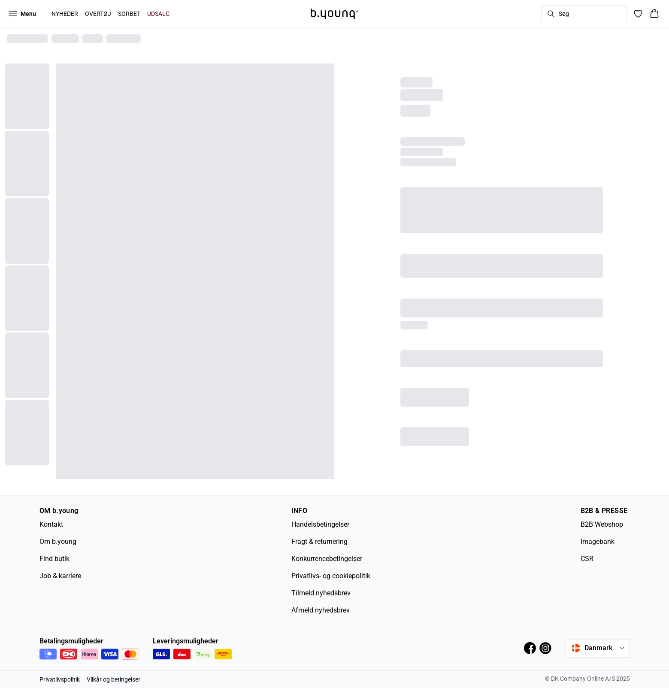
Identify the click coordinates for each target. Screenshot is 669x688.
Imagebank (598, 541)
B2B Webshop (602, 524)
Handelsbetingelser (320, 524)
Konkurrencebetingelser (326, 559)
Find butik (54, 559)
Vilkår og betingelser (113, 679)
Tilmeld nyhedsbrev (321, 593)
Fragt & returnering (319, 541)
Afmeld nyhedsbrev (320, 610)
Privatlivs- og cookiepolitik (330, 576)
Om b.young (57, 541)
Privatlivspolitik (59, 679)
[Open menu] (22, 13)
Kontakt (51, 524)
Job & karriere (60, 576)
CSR (587, 559)
